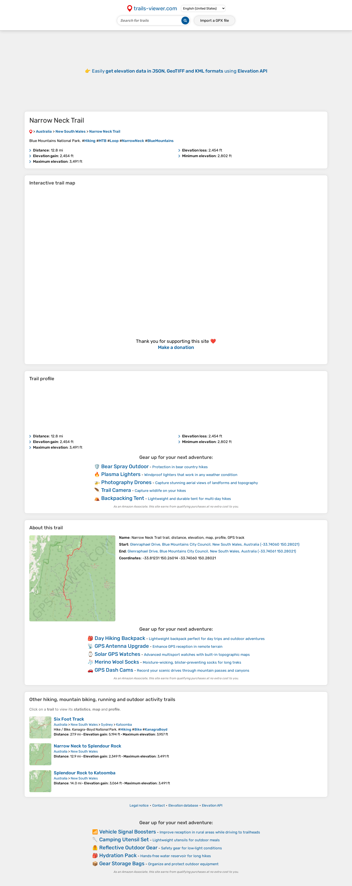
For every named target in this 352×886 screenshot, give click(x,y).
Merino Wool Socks (117, 662)
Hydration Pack (118, 855)
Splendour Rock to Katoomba (84, 773)
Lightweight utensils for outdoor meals (186, 840)
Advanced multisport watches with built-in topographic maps (197, 654)
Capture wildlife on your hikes (160, 490)
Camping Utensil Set (124, 839)
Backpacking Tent (122, 498)
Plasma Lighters (121, 474)
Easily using (179, 71)
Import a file (214, 20)
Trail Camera (116, 490)
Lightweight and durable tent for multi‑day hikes (189, 499)
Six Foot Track (69, 719)
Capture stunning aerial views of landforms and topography (206, 483)
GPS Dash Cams (114, 670)
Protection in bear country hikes (180, 467)
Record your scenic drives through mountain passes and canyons (193, 670)
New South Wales (84, 725)
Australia (60, 725)
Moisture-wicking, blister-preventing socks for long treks (192, 662)
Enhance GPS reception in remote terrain (187, 646)
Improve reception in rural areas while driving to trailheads (210, 832)
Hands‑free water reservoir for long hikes (175, 856)
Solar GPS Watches (117, 654)
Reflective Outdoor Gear (128, 847)
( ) (214, 544)
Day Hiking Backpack (120, 638)
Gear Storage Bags (121, 863)
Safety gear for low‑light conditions (191, 848)
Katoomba (124, 725)
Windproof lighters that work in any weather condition (190, 475)
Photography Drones (126, 482)
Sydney (107, 725)
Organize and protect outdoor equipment (183, 864)
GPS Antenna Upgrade (122, 646)
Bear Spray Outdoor (125, 466)
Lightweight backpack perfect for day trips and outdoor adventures (207, 639)
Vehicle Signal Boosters (127, 832)
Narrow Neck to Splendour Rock (87, 746)
